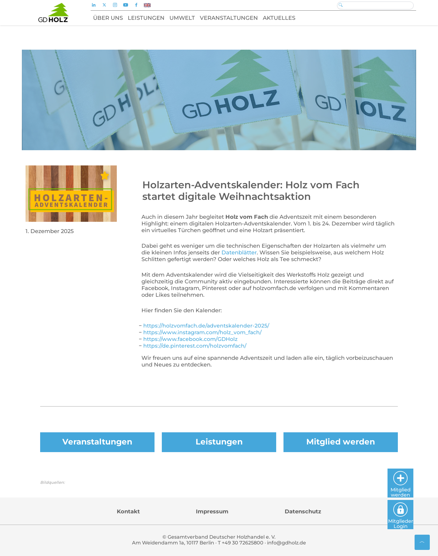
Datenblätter (239, 252)
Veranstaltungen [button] (235, 18)
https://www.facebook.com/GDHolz (191, 339)
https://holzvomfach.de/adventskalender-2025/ (206, 325)
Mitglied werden (340, 442)
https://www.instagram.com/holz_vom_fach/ (203, 332)
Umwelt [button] (188, 18)
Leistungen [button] (152, 18)
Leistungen (219, 442)
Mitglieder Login (415, 513)
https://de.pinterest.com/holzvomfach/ (195, 345)
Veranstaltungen (97, 442)
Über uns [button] (114, 18)
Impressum (212, 511)
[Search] (375, 5)
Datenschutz (303, 511)
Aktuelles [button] (285, 18)
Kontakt (128, 511)
